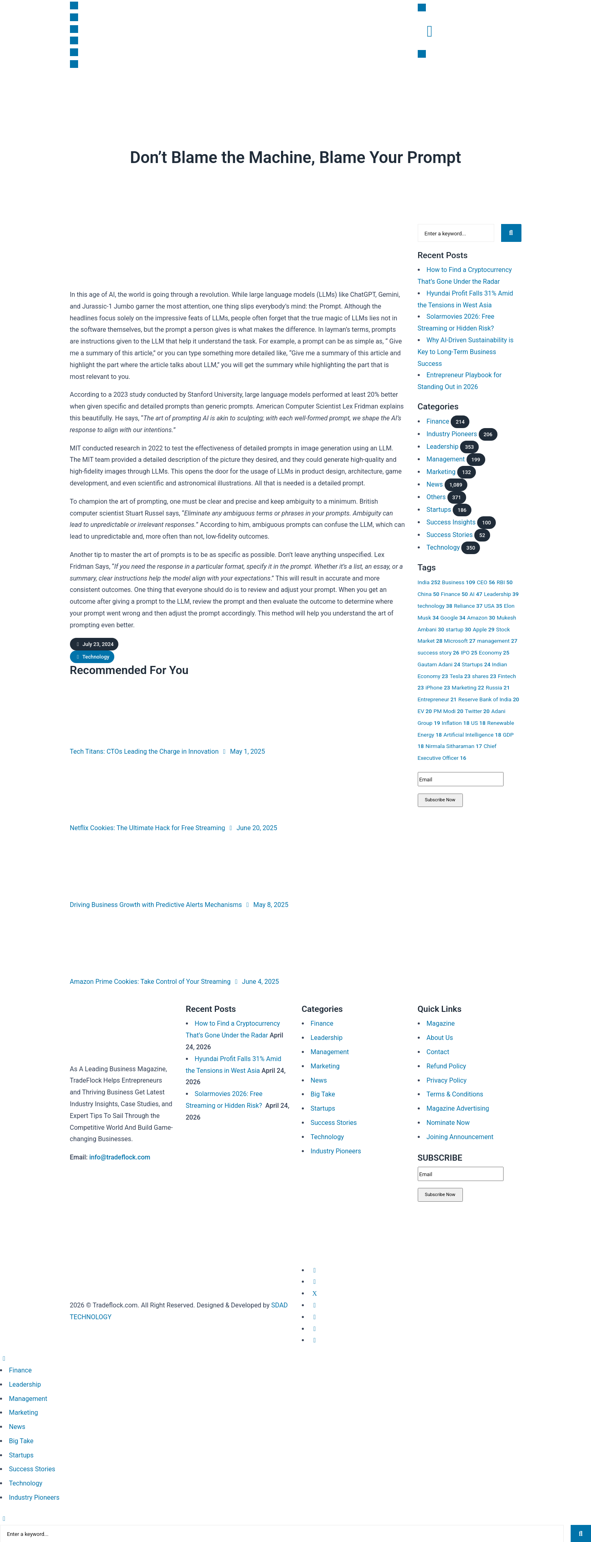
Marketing (186, 92)
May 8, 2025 (266, 905)
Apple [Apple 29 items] (484, 628)
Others (436, 496)
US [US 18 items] (478, 722)
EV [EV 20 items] (425, 710)
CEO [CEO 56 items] (486, 581)
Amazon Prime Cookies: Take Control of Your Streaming (150, 981)
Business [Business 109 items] (458, 581)
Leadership (231, 92)
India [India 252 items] (429, 581)
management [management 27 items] (497, 640)
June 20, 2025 (252, 828)
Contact (438, 1052)
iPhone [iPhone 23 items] (437, 687)
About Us (440, 1038)
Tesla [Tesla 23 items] (459, 675)
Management (446, 458)
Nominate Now (448, 1123)
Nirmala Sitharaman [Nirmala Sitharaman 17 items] (453, 745)
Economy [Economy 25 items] (494, 651)
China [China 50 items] (428, 593)
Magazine (423, 92)
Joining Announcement (460, 1137)
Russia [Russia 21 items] (498, 687)
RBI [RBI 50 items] (504, 581)
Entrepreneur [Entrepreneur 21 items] (437, 698)
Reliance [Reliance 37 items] (468, 605)
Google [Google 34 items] (453, 616)
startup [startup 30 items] (458, 628)
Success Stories (450, 534)
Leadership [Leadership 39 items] (501, 593)
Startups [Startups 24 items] (476, 663)
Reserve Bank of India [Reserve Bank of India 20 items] (488, 698)
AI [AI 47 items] (475, 593)
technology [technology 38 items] (435, 605)
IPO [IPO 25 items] (469, 651)
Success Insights (322, 92)
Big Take (272, 92)
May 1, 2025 (242, 751)
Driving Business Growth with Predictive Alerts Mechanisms (156, 905)
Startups (147, 92)
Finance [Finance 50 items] (454, 593)
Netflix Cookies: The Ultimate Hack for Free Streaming (147, 828)
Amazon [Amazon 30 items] (481, 616)
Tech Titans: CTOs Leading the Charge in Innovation (144, 751)
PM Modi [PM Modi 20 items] (448, 710)
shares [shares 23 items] (484, 675)
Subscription (377, 92)
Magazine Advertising (458, 1108)
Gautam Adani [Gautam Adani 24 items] (439, 663)
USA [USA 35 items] (493, 605)
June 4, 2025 (255, 981)
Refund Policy (446, 1066)
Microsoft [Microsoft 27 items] (459, 640)
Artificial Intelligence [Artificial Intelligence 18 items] (472, 734)
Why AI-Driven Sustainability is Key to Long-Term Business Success (466, 351)
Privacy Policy (447, 1080)
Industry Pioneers (452, 433)
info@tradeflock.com (119, 1157)
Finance (110, 92)
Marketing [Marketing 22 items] (468, 687)
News (78, 92)
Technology (211, 178)
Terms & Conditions (455, 1094)
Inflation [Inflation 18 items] (455, 722)
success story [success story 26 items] (438, 651)
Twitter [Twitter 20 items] (477, 710)
